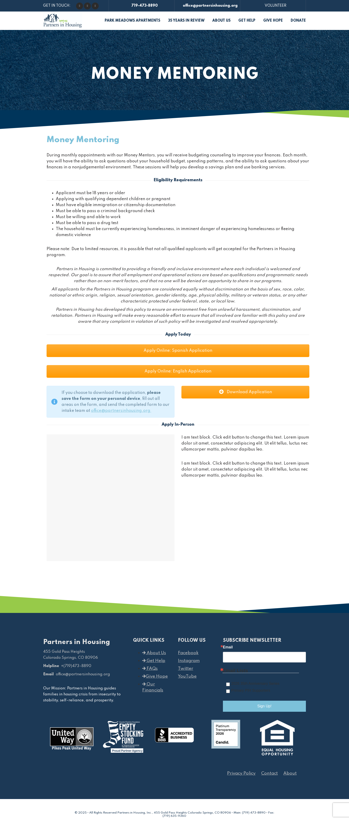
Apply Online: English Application (178, 371)
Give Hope (155, 676)
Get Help (153, 661)
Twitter (185, 668)
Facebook (188, 653)
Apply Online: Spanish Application (178, 350)
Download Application (245, 392)
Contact (269, 773)
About (290, 773)
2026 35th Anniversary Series (255, 683)
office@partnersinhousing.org (207, 6)
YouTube (187, 676)
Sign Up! (264, 706)
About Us (154, 653)
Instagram (189, 661)
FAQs (150, 668)
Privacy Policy (241, 773)
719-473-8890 (142, 6)
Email (228, 647)
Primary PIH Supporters (250, 690)
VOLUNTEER (273, 6)
